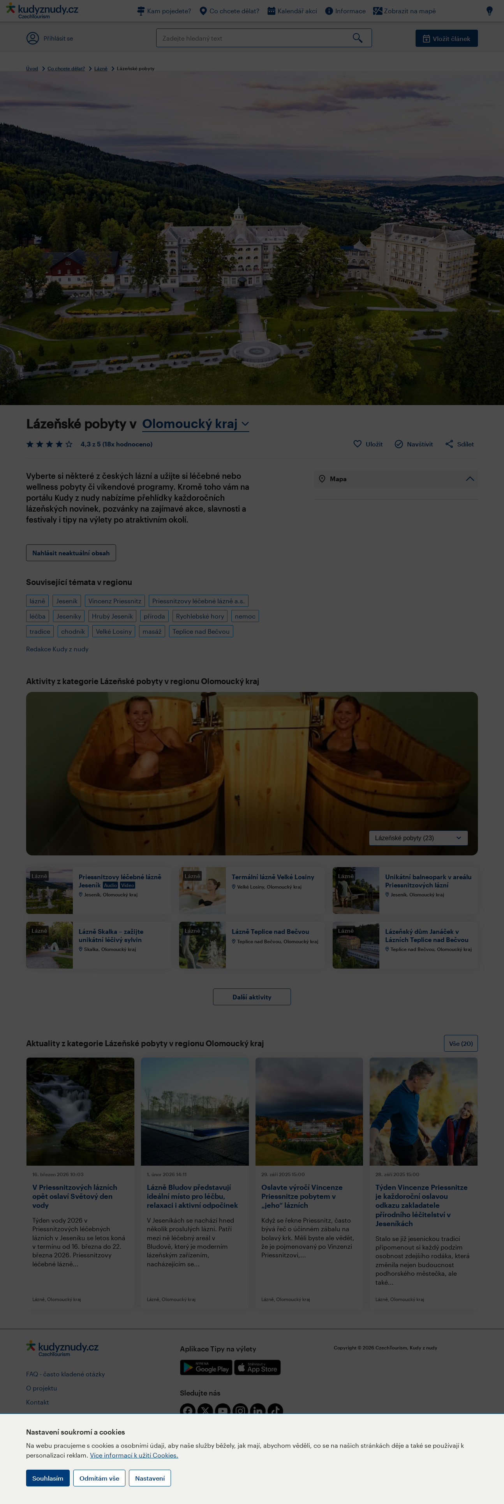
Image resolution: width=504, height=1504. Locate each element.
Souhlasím (47, 1478)
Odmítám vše (99, 1478)
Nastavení (150, 1478)
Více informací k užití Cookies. (134, 1455)
